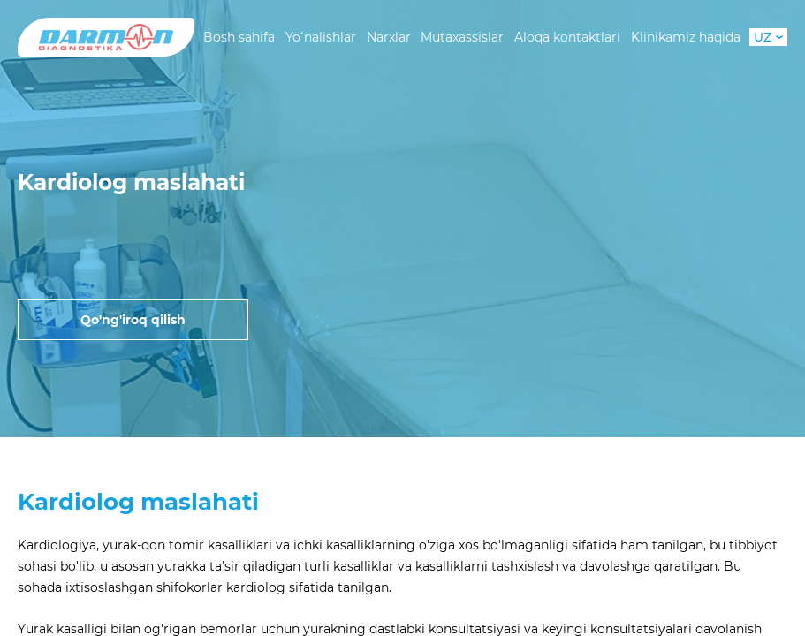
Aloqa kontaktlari (567, 37)
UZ (768, 37)
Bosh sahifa (239, 37)
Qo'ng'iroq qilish (133, 320)
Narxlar (389, 37)
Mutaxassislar (462, 37)
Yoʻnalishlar (320, 37)
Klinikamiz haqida (685, 37)
